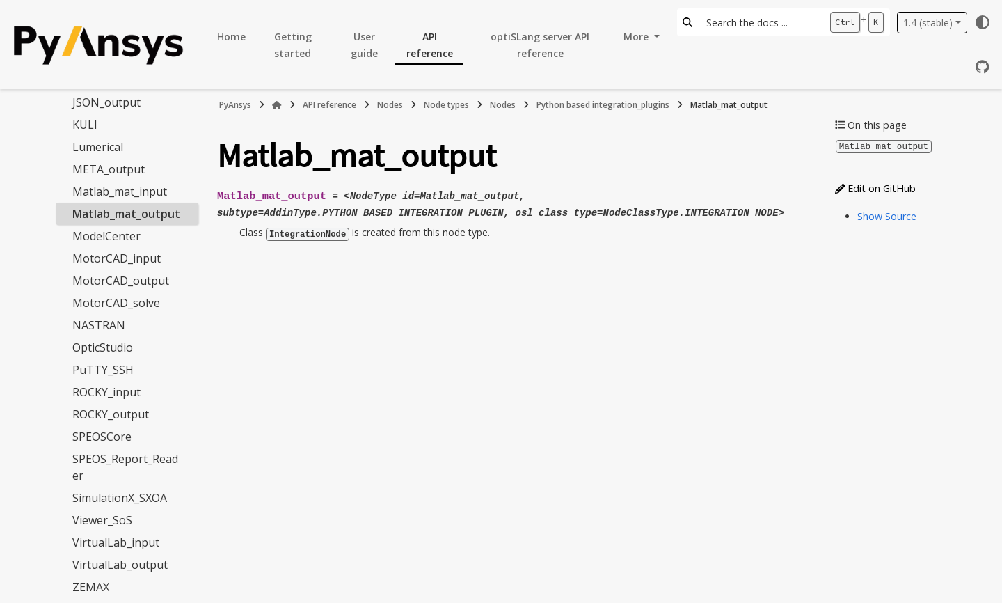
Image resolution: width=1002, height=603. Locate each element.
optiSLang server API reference (540, 45)
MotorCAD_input (116, 258)
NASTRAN (98, 325)
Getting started (293, 45)
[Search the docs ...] (761, 22)
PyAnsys (235, 105)
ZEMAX (90, 587)
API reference (429, 45)
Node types (446, 105)
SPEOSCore (102, 436)
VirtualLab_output (120, 564)
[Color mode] (982, 22)
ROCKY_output (110, 414)
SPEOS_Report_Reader (125, 467)
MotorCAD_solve (116, 303)
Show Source (886, 215)
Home (231, 36)
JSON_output (106, 102)
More (637, 36)
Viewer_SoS (102, 520)
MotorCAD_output (120, 280)
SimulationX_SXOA (119, 498)
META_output (108, 169)
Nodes (390, 105)
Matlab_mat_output (126, 213)
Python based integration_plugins (602, 105)
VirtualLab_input (115, 542)
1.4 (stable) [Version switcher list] (928, 22)
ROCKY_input (106, 392)
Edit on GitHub (875, 187)
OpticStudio (102, 347)
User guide (364, 45)
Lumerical (97, 147)
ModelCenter (106, 236)
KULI (84, 124)
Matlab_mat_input (119, 191)
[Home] (277, 105)
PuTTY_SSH (103, 369)
